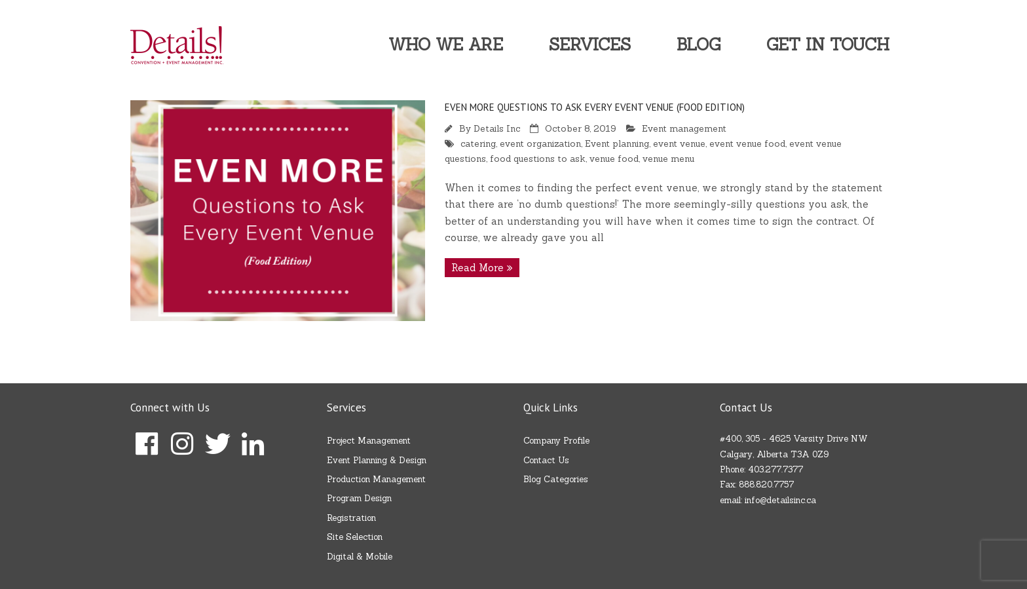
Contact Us (546, 460)
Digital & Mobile (359, 556)
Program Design (359, 498)
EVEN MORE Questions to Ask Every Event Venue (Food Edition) (595, 107)
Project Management (369, 440)
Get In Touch (827, 44)
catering (478, 143)
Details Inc (497, 128)
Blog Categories (555, 479)
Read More (477, 267)
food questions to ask (538, 158)
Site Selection (355, 536)
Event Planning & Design (376, 460)
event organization (540, 143)
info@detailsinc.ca (780, 500)
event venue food (747, 143)
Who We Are (445, 44)
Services (590, 44)
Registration (351, 517)
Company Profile (556, 440)
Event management (684, 128)
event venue (679, 143)
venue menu (668, 158)
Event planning (617, 143)
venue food (614, 158)
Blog (698, 44)
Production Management (376, 479)
